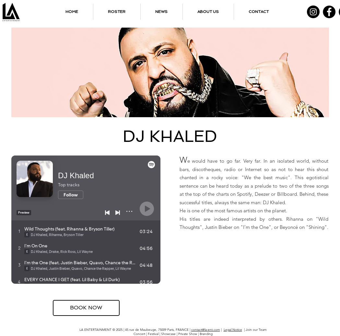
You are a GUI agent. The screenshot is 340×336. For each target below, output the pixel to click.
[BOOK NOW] (86, 308)
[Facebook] (329, 12)
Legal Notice (233, 330)
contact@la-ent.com (205, 330)
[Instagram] (313, 12)
